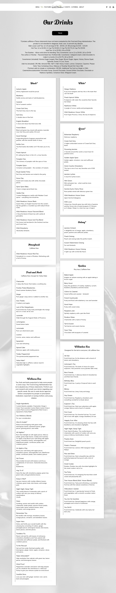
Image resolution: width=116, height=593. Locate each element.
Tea (42, 7)
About (81, 7)
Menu (38, 7)
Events (67, 7)
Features (47, 7)
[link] (58, 7)
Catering (74, 7)
